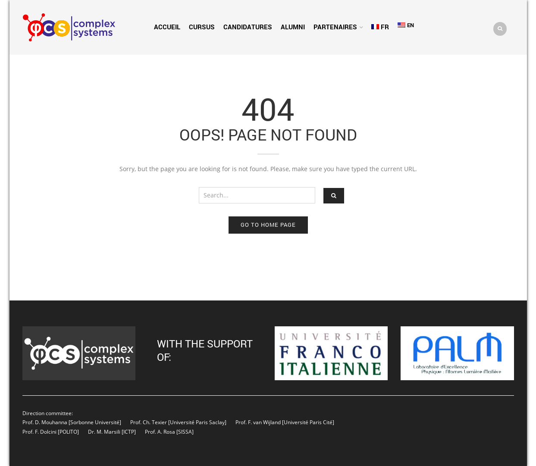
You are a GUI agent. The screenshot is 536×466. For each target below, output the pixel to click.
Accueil (167, 26)
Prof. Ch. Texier (148, 422)
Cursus (202, 26)
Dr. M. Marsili (104, 431)
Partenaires (335, 26)
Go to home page (268, 224)
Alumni (293, 26)
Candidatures (247, 26)
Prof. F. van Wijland (258, 422)
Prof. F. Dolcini (39, 431)
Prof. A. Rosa (159, 431)
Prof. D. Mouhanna (44, 422)
